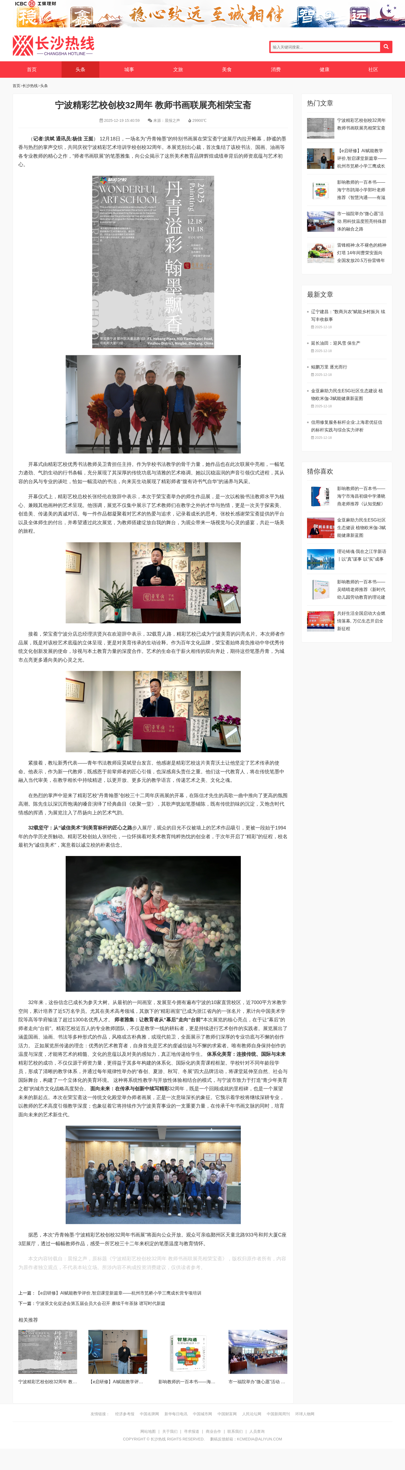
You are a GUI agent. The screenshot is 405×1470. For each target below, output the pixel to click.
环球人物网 (304, 1414)
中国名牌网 (149, 1414)
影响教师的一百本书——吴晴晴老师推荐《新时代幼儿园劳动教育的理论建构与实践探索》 (361, 590)
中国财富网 (227, 1414)
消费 (276, 69)
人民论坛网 (251, 1414)
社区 (373, 69)
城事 (129, 69)
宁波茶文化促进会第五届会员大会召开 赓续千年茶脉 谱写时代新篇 (100, 1303)
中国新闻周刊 (278, 1414)
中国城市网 (202, 1414)
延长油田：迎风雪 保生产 (335, 343)
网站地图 (148, 1431)
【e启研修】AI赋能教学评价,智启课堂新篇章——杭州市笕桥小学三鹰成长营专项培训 (118, 1293)
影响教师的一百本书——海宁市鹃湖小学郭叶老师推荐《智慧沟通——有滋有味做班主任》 (361, 190)
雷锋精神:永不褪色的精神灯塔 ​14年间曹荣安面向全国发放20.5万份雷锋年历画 (361, 253)
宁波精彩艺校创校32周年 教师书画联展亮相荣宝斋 (67, 1381)
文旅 (178, 69)
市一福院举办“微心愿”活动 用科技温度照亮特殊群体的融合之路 (361, 221)
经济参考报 (124, 1414)
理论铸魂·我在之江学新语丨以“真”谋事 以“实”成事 (361, 555)
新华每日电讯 (175, 1414)
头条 (80, 69)
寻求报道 (191, 1431)
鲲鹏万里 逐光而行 (329, 367)
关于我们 (170, 1431)
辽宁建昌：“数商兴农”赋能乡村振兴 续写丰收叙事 (348, 315)
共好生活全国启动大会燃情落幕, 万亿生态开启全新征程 (361, 621)
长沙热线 (54, 45)
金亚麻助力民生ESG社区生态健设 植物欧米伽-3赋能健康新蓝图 (361, 528)
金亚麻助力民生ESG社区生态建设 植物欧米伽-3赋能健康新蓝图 (347, 394)
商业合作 (213, 1431)
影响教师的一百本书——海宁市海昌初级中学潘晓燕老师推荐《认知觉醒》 (361, 496)
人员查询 (257, 1431)
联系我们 (235, 1431)
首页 (32, 69)
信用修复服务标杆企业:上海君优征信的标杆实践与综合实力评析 (346, 426)
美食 (227, 69)
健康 (324, 69)
